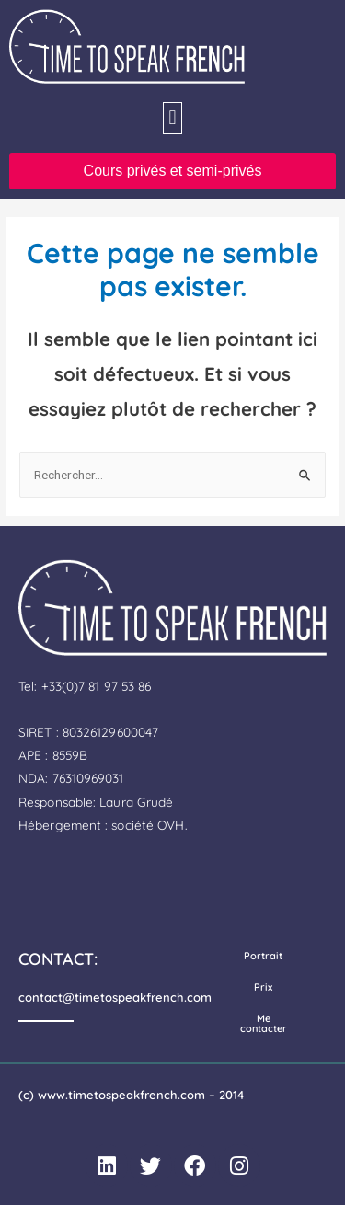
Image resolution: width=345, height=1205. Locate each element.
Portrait (263, 955)
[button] (172, 118)
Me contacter (263, 1023)
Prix (263, 987)
